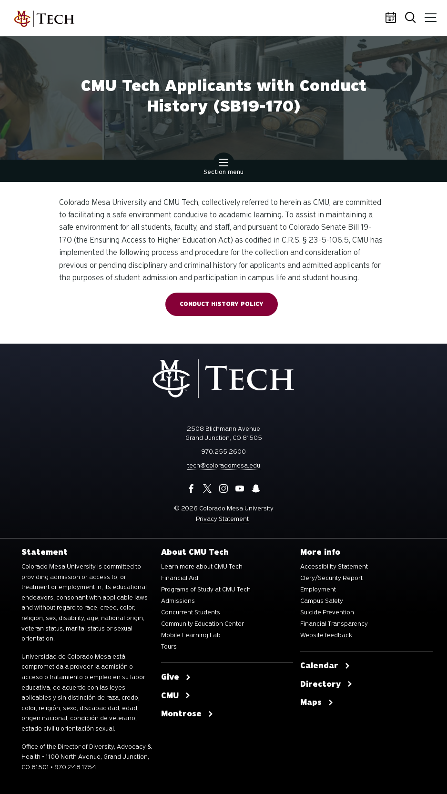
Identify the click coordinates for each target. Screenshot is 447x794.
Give (176, 677)
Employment (318, 589)
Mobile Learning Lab (191, 635)
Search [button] (411, 18)
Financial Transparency (334, 624)
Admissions (178, 601)
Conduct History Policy (222, 304)
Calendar (392, 18)
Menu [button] (429, 14)
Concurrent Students (190, 612)
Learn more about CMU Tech (202, 566)
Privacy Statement (222, 519)
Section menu (223, 168)
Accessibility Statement (334, 566)
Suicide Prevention (327, 612)
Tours (169, 647)
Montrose (187, 714)
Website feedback (326, 635)
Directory (326, 684)
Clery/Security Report (331, 578)
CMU (176, 696)
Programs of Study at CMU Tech (206, 589)
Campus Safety (321, 601)
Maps (317, 702)
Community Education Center (202, 624)
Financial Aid (179, 578)
